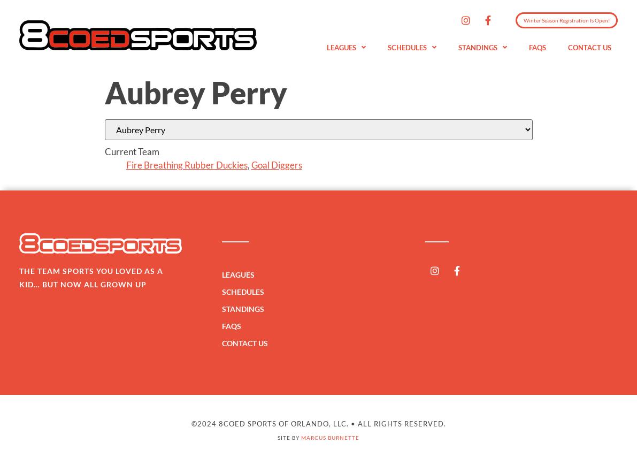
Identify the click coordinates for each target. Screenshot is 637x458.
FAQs (537, 47)
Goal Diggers (276, 165)
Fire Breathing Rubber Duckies (187, 165)
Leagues (346, 48)
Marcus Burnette (330, 437)
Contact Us (589, 47)
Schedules (412, 48)
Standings (482, 48)
